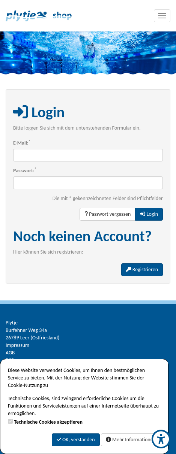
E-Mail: (21, 142)
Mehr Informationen (131, 439)
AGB (10, 352)
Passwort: (24, 170)
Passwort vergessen (107, 214)
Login (149, 214)
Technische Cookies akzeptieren (48, 422)
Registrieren (142, 269)
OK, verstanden (76, 439)
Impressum (17, 345)
